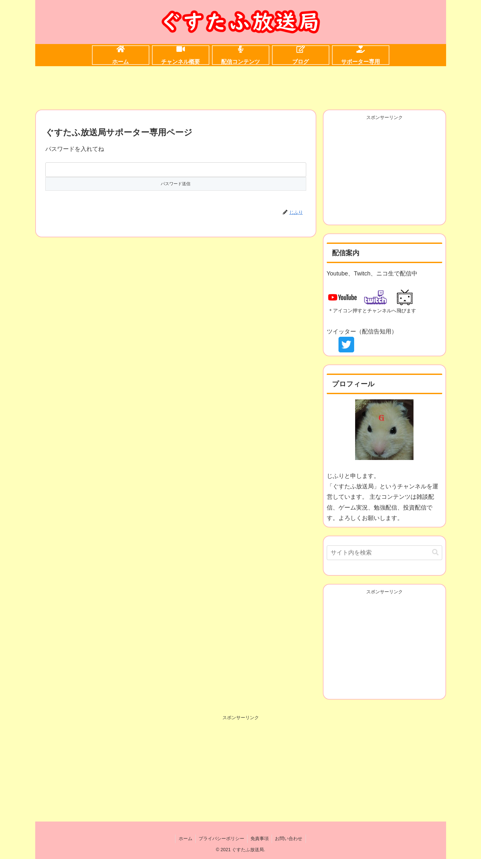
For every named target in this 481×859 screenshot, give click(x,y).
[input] (384, 552)
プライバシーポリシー (221, 838)
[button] (435, 552)
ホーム (184, 838)
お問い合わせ (289, 838)
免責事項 (260, 838)
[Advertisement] (240, 86)
